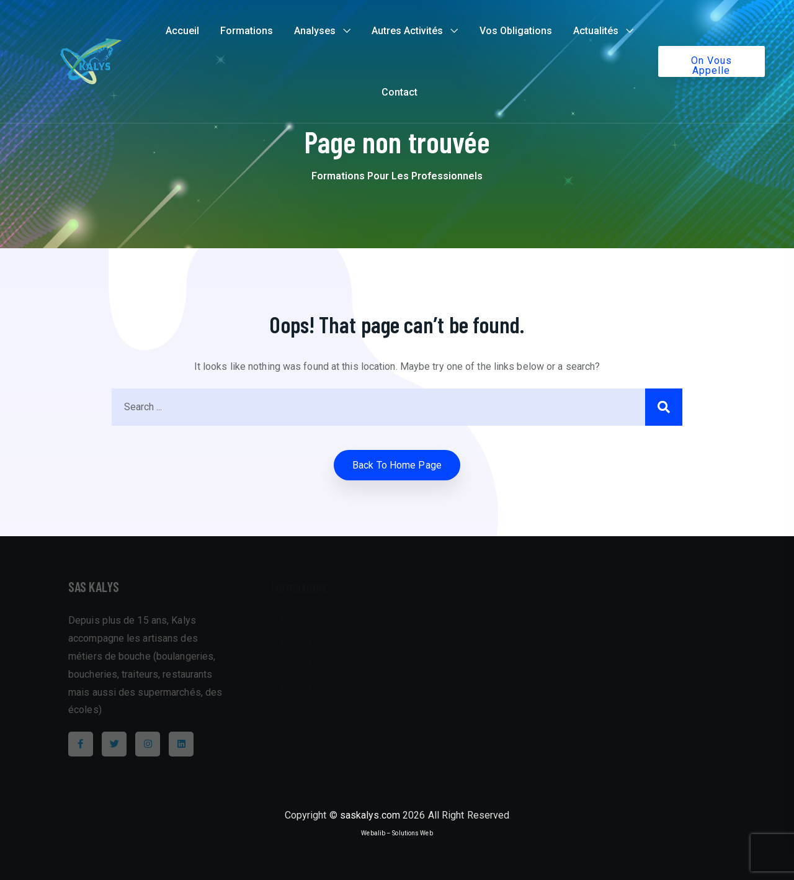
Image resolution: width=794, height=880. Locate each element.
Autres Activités (407, 31)
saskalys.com (370, 815)
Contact (399, 92)
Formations (246, 31)
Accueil (182, 31)
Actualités (595, 31)
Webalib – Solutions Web (396, 833)
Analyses (315, 31)
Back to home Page (397, 465)
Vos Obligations (516, 31)
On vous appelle (711, 65)
